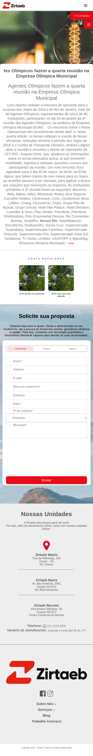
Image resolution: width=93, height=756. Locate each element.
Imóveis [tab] (46, 349)
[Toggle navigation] (85, 5)
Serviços (45, 710)
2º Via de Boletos (82, 16)
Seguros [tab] (72, 349)
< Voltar (70, 243)
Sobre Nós (45, 704)
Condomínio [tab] (20, 349)
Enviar (46, 480)
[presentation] (67, 472)
